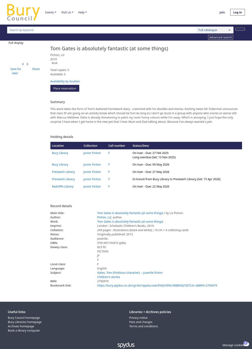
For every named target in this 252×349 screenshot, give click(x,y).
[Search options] (215, 30)
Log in (237, 12)
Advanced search (220, 37)
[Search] (240, 29)
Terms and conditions (143, 326)
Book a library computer (24, 330)
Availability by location (65, 81)
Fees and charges (140, 322)
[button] (15, 71)
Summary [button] (57, 102)
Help (81, 12)
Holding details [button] (61, 137)
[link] (23, 64)
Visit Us (66, 12)
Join (222, 12)
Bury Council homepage (24, 318)
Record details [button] (61, 206)
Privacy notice (138, 318)
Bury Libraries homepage (25, 322)
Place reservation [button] (66, 88)
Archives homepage (21, 326)
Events (49, 12)
